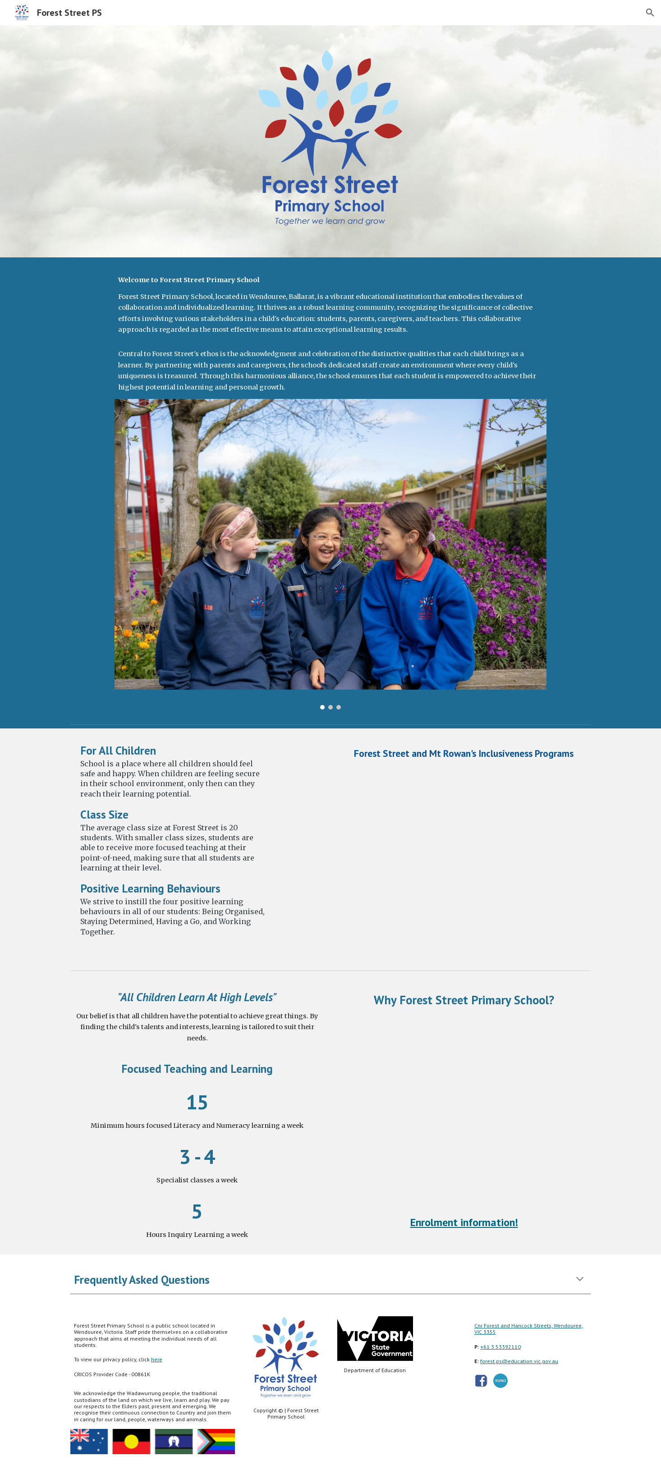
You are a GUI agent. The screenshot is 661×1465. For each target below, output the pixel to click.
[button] (650, 12)
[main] (330, 333)
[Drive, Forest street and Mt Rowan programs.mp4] (464, 862)
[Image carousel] (330, 554)
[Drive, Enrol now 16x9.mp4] (464, 1111)
